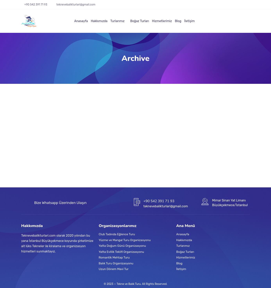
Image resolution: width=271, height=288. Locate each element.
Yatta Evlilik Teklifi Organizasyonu (121, 251)
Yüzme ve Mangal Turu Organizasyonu (125, 240)
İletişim (189, 21)
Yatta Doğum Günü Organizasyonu (122, 246)
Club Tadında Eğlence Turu (117, 234)
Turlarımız (117, 21)
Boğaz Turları (139, 21)
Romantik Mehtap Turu (114, 257)
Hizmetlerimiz (162, 21)
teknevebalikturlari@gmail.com (76, 4)
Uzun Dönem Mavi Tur (114, 269)
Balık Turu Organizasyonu (116, 263)
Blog (178, 21)
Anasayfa (81, 21)
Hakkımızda (99, 21)
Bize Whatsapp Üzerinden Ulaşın (60, 203)
